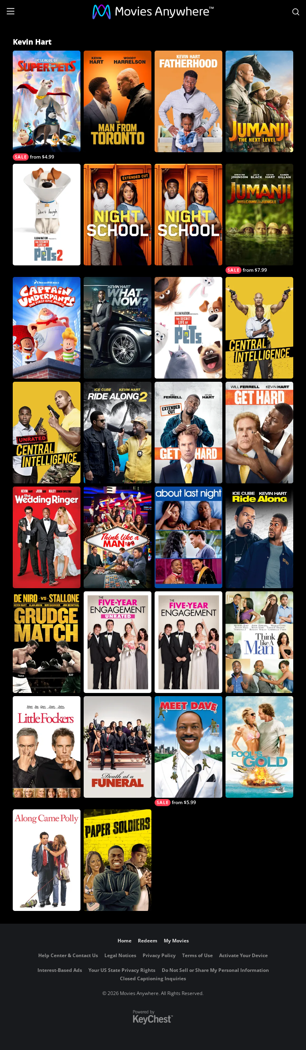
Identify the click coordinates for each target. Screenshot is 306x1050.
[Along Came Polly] (46, 860)
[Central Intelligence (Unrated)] (46, 432)
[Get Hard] (259, 432)
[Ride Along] (259, 537)
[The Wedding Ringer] (46, 537)
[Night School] (188, 214)
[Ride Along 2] (117, 432)
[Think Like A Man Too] (117, 537)
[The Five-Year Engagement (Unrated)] (117, 642)
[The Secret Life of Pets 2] (46, 214)
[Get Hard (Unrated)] (188, 432)
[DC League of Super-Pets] (46, 106)
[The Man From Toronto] (117, 101)
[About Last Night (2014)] (188, 537)
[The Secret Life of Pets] (188, 328)
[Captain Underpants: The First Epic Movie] (46, 328)
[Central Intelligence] (259, 328)
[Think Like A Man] (259, 642)
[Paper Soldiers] (117, 860)
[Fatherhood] (188, 101)
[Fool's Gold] (259, 747)
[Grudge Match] (46, 642)
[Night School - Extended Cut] (117, 214)
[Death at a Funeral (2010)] (117, 747)
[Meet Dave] (188, 751)
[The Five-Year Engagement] (188, 642)
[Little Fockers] (46, 747)
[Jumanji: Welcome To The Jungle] (259, 219)
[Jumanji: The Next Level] (259, 101)
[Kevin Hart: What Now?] (117, 328)
